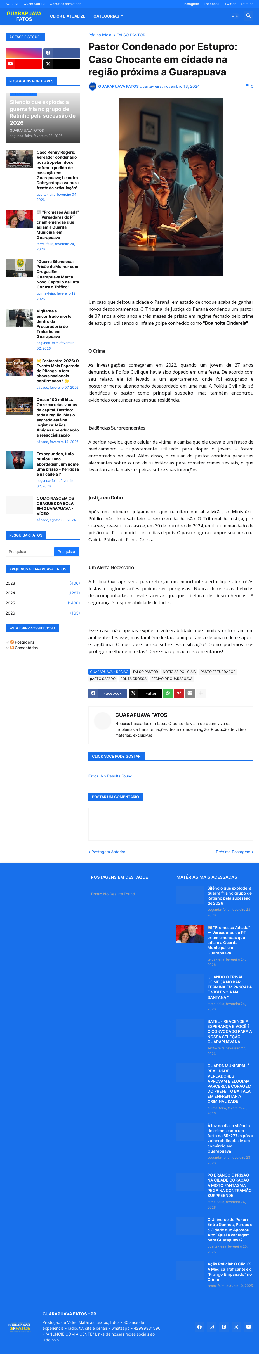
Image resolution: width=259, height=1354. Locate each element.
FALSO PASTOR (131, 35)
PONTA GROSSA (133, 679)
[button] (235, 16)
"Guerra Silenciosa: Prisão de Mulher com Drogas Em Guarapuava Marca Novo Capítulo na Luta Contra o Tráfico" (58, 274)
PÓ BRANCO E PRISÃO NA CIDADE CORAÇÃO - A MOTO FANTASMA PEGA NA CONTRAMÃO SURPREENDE (230, 1185)
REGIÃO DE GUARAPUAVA (171, 679)
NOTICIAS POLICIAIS (179, 672)
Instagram (191, 4)
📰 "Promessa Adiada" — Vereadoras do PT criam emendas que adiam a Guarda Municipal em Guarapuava (58, 225)
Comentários (24, 647)
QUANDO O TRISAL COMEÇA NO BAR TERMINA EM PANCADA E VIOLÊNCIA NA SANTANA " (230, 987)
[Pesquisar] (30, 551)
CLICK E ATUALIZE (68, 16)
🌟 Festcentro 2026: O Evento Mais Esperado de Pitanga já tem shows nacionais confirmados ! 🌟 (58, 370)
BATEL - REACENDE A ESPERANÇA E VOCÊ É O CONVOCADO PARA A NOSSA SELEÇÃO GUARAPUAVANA (230, 1031)
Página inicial (100, 35)
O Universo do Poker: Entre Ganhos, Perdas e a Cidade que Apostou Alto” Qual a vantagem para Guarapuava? (230, 1229)
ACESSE (12, 4)
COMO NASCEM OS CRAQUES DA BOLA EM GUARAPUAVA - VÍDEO (55, 506)
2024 (43, 593)
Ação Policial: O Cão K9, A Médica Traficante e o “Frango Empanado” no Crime (230, 1271)
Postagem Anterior (108, 851)
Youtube (247, 4)
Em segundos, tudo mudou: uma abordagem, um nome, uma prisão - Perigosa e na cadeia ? (58, 463)
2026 (43, 613)
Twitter (230, 4)
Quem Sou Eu (34, 4)
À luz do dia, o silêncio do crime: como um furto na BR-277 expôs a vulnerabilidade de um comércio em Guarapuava (230, 1138)
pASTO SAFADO (103, 679)
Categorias (106, 16)
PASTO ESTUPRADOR (218, 672)
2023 (43, 583)
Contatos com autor (65, 4)
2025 (43, 603)
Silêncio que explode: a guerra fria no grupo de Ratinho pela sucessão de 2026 (230, 896)
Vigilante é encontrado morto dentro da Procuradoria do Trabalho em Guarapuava (54, 324)
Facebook (212, 4)
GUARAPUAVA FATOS (141, 715)
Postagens (22, 642)
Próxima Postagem (233, 851)
